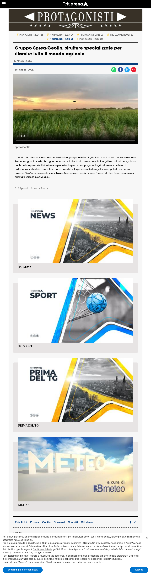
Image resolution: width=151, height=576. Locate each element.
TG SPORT (25, 346)
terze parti (53, 543)
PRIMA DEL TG (28, 425)
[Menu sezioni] (4, 3)
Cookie (46, 522)
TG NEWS (24, 266)
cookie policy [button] (25, 540)
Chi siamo (87, 522)
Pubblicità (21, 522)
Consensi (59, 522)
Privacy (34, 522)
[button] (146, 537)
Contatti (73, 522)
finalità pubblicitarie (42, 549)
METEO (23, 504)
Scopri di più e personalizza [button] (23, 569)
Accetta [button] (139, 569)
